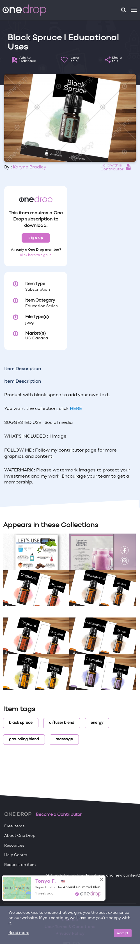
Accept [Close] (123, 933)
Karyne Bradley (29, 167)
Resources (14, 845)
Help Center (15, 855)
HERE (76, 409)
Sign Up (35, 238)
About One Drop (19, 836)
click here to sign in (36, 255)
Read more (18, 933)
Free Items (14, 826)
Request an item (20, 865)
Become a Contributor (59, 815)
